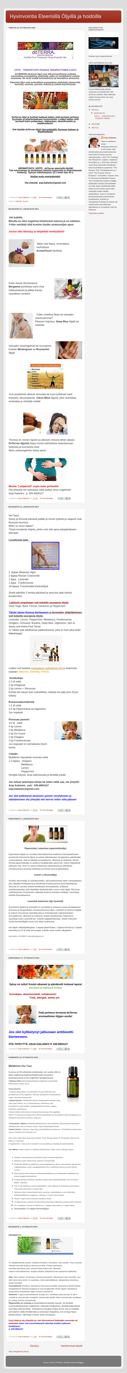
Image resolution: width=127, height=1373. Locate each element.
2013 (93, 128)
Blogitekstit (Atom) (21, 1351)
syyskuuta (98, 113)
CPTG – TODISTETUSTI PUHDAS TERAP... (104, 117)
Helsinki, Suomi (21, 201)
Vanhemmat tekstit (71, 1345)
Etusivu (34, 1345)
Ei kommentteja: (46, 197)
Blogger (80, 1362)
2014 (93, 124)
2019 (93, 110)
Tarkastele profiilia (96, 213)
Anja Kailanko (110, 138)
